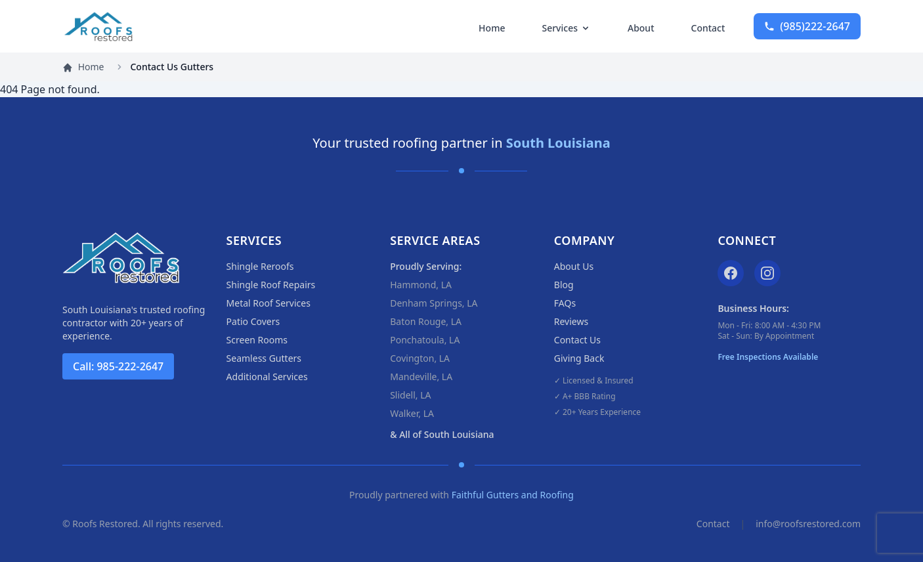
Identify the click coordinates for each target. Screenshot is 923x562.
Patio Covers (253, 321)
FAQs (565, 303)
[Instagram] (767, 273)
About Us (573, 266)
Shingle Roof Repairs (271, 284)
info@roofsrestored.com (808, 523)
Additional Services (267, 376)
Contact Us (577, 340)
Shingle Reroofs (260, 266)
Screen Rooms (257, 340)
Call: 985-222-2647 (118, 366)
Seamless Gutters (263, 358)
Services (566, 28)
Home (492, 28)
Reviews (571, 321)
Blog (564, 284)
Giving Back (579, 358)
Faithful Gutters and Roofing (513, 494)
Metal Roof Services (268, 303)
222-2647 (807, 26)
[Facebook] (731, 273)
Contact (708, 28)
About (641, 28)
